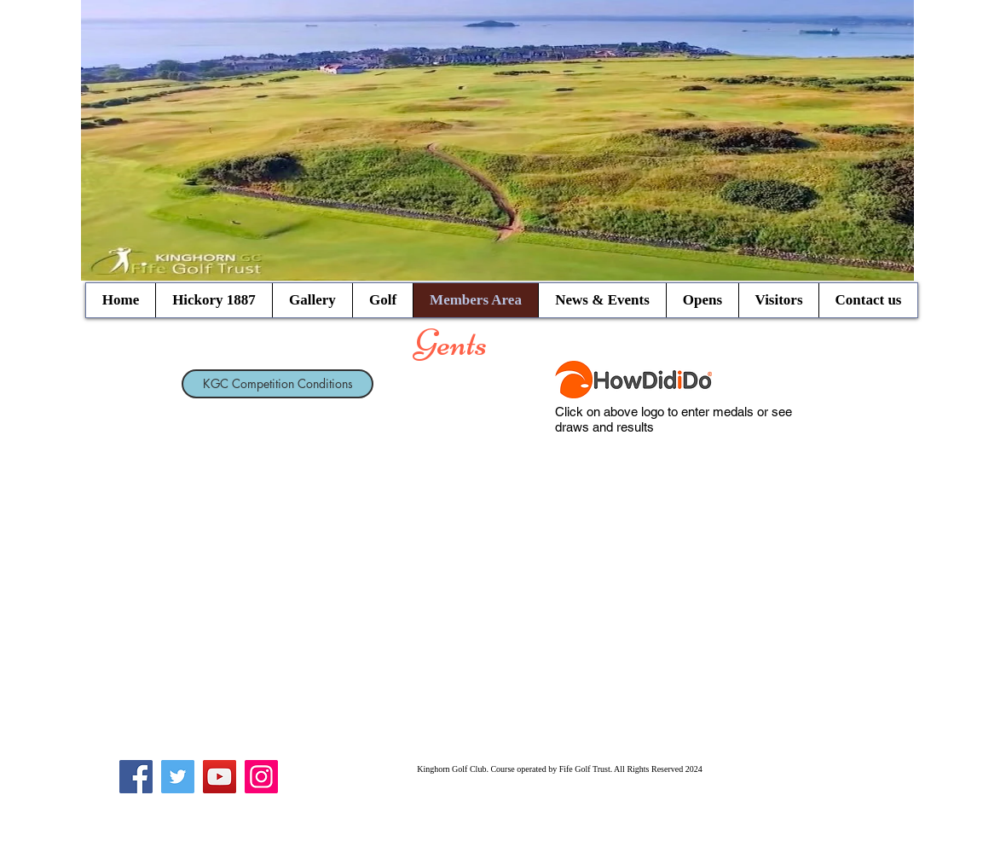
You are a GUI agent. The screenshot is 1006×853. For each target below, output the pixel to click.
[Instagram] (261, 776)
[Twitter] (177, 776)
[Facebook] (136, 776)
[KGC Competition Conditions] (277, 383)
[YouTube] (219, 776)
